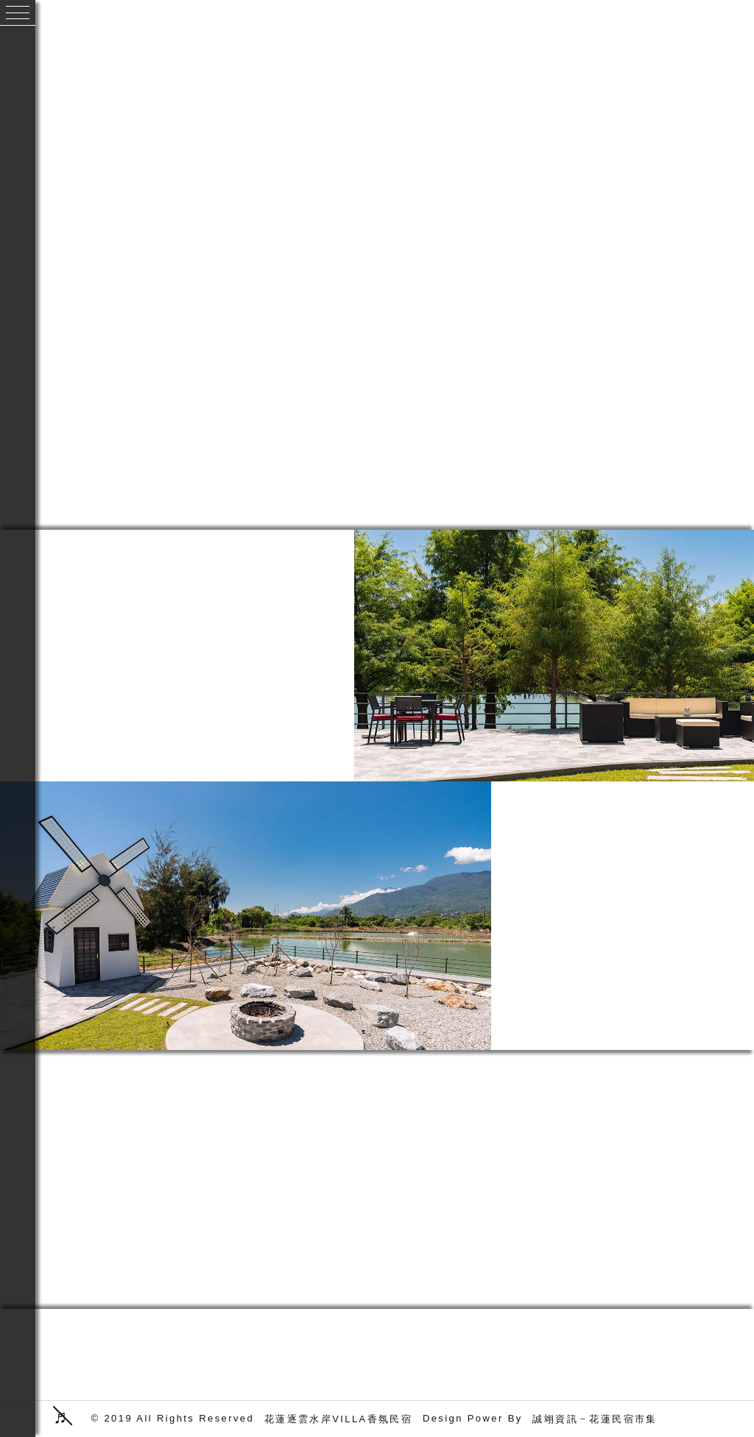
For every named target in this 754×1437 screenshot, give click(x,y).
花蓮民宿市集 (623, 1418)
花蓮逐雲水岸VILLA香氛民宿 (338, 1418)
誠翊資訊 (555, 1418)
